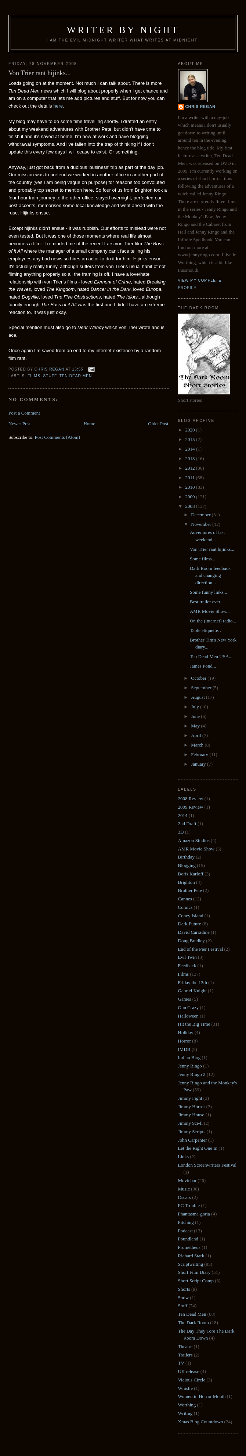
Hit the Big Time (194, 1024)
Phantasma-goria (194, 1214)
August (198, 697)
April (196, 735)
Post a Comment (24, 413)
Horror (184, 1041)
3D (181, 832)
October (199, 678)
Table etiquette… (206, 630)
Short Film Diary (194, 1272)
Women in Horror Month (202, 1396)
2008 (190, 506)
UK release (188, 1371)
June (196, 716)
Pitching (186, 1222)
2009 (190, 496)
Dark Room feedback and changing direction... (210, 575)
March (198, 745)
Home (89, 423)
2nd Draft (187, 823)
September (202, 687)
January (199, 764)
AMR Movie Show (196, 849)
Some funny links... (208, 592)
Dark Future (189, 923)
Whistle (185, 1388)
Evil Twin (187, 957)
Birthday (186, 857)
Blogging (187, 865)
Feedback (187, 965)
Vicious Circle (192, 1380)
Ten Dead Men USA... (211, 656)
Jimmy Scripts (192, 1131)
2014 (190, 449)
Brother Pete (190, 890)
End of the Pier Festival (200, 949)
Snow (183, 1297)
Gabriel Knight (192, 990)
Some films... (202, 558)
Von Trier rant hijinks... (212, 549)
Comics (185, 907)
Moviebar (187, 1180)
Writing (185, 1413)
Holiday (185, 1032)
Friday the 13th (192, 982)
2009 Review (190, 807)
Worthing (187, 1405)
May (196, 726)
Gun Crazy (188, 1007)
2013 (190, 458)
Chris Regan (200, 107)
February (200, 754)
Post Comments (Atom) (57, 437)
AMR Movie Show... (210, 611)
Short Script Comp (196, 1280)
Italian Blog (189, 1057)
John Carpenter (192, 1140)
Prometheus (189, 1247)
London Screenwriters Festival (207, 1165)
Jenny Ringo (190, 1066)
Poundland (188, 1239)
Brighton (186, 882)
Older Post (158, 423)
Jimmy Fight (190, 1098)
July (195, 706)
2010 (190, 487)
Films (34, 376)
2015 (190, 439)
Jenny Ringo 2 (192, 1074)
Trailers (185, 1355)
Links (183, 1156)
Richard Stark (191, 1255)
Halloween (188, 1016)
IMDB (184, 1049)
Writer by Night (123, 30)
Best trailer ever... (207, 601)
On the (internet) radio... (213, 621)
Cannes (185, 899)
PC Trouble (189, 1205)
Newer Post (19, 423)
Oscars (184, 1197)
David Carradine (194, 932)
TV (181, 1363)
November (201, 524)
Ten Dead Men (75, 376)
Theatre (185, 1346)
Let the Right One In (198, 1148)
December (201, 514)
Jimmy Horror (191, 1106)
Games (184, 999)
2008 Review (190, 798)
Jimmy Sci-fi (190, 1123)
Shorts (184, 1289)
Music (184, 1189)
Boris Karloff (190, 874)
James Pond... (203, 666)
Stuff (50, 376)
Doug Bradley (191, 940)
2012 (190, 468)
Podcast (185, 1230)
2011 (190, 477)
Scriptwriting (190, 1264)
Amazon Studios (194, 840)
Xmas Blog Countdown (200, 1421)
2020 (190, 430)
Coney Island (190, 915)
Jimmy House (191, 1114)
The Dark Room (193, 1322)
